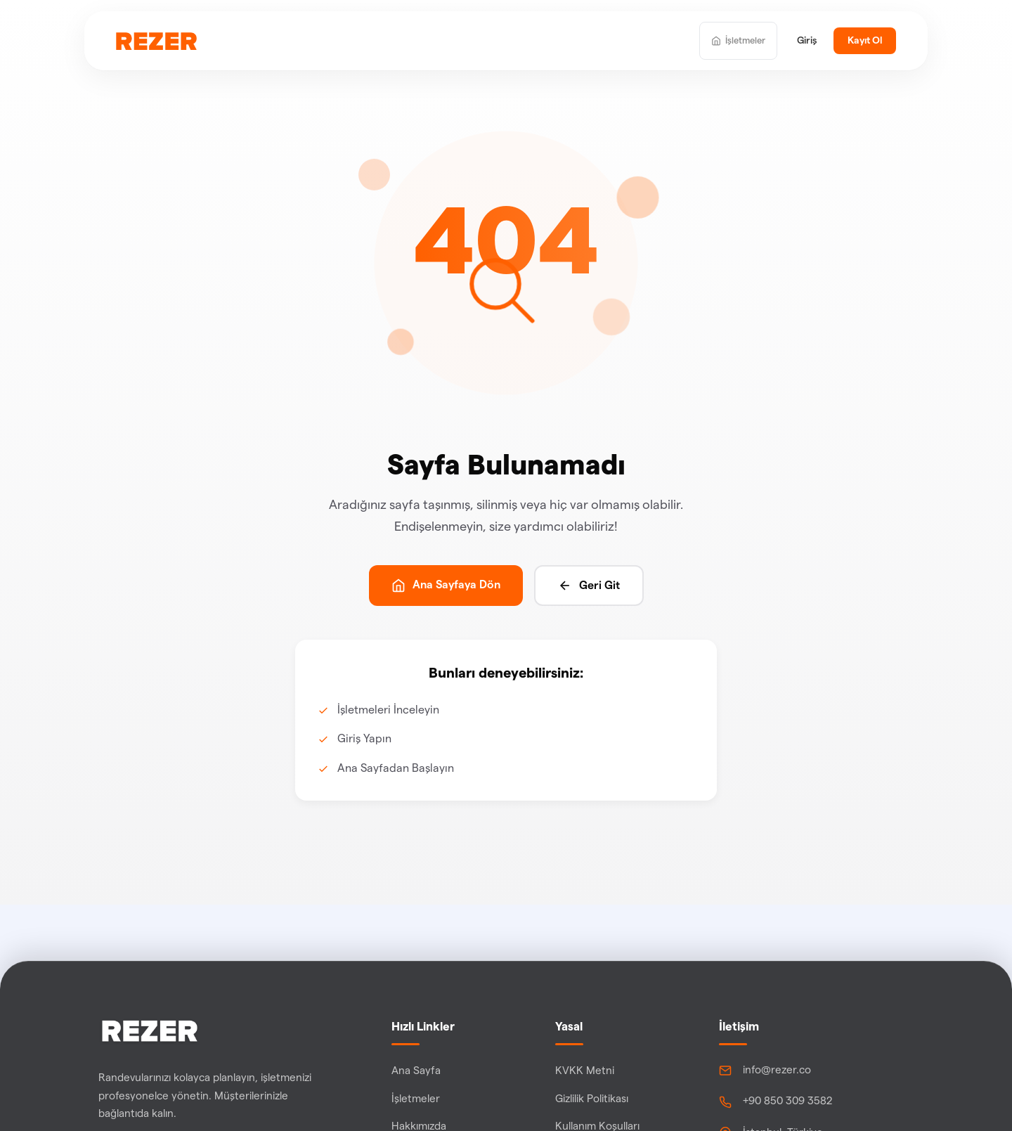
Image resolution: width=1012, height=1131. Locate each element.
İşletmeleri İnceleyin (388, 710)
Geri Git (589, 586)
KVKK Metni (584, 1071)
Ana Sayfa (416, 1071)
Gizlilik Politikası (591, 1099)
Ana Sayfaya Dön (445, 586)
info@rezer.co (777, 1070)
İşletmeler (415, 1099)
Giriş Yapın (364, 738)
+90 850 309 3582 (788, 1101)
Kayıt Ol (865, 41)
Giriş (807, 41)
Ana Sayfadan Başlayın (395, 768)
